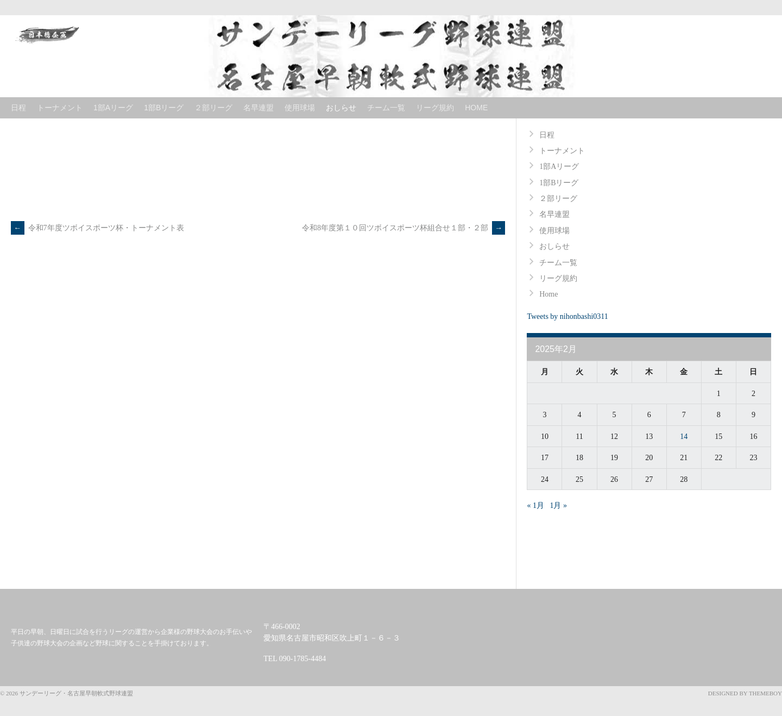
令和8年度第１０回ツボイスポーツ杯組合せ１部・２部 (404, 228)
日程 (18, 107)
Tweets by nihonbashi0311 (567, 316)
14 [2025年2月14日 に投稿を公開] (684, 436)
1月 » (558, 505)
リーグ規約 (435, 107)
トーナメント (60, 107)
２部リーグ (213, 107)
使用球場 (300, 107)
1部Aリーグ (113, 107)
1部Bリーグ (164, 107)
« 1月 (535, 505)
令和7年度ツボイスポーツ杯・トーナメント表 (97, 228)
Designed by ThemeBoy (745, 693)
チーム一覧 (386, 107)
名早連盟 (258, 107)
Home (476, 107)
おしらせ (341, 107)
